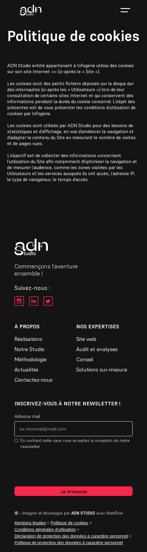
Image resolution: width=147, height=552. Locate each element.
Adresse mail (27, 416)
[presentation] (60, 467)
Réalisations (28, 339)
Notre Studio (29, 349)
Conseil (84, 359)
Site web (86, 339)
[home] (29, 10)
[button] (125, 10)
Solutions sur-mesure (101, 369)
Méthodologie (30, 359)
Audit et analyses (97, 349)
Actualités (26, 369)
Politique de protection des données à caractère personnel (68, 543)
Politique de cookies (69, 523)
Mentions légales (30, 523)
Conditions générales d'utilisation (45, 529)
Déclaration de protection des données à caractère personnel (71, 536)
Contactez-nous (33, 380)
